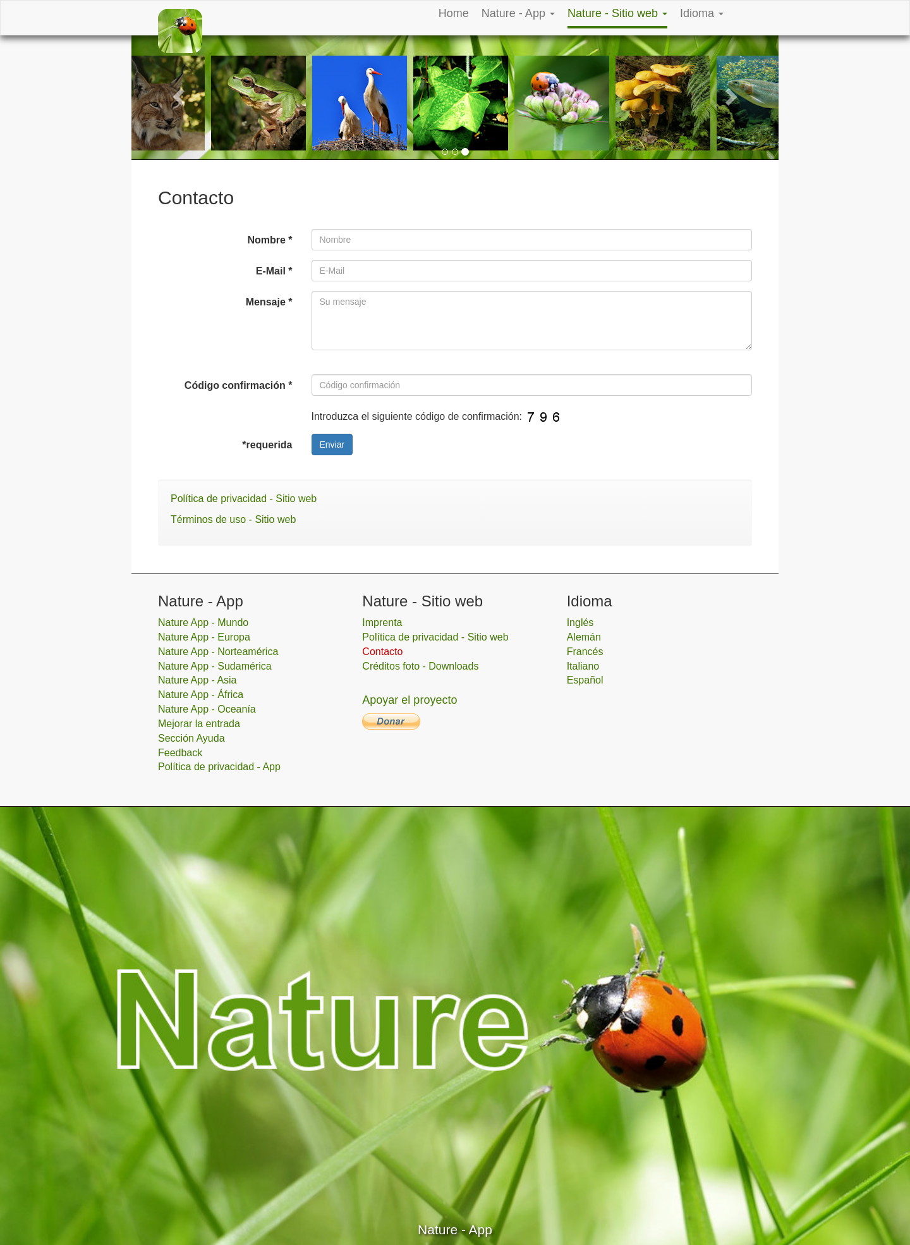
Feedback (180, 752)
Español (585, 680)
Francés (585, 651)
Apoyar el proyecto (409, 700)
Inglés (580, 622)
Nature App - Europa (204, 637)
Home (454, 13)
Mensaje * (269, 302)
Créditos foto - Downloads (420, 666)
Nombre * (269, 240)
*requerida (267, 444)
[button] (180, 96)
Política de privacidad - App (219, 766)
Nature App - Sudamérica (215, 666)
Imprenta (382, 622)
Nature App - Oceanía (207, 709)
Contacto (382, 651)
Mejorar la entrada (199, 723)
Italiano (583, 666)
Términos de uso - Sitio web (233, 519)
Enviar (332, 444)
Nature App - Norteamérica (218, 651)
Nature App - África (200, 694)
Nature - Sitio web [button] (617, 13)
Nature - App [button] (518, 13)
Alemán (584, 637)
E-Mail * (274, 271)
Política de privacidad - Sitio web (244, 498)
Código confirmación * (239, 385)
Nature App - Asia (197, 680)
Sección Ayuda (191, 738)
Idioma (702, 13)
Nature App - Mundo (203, 622)
